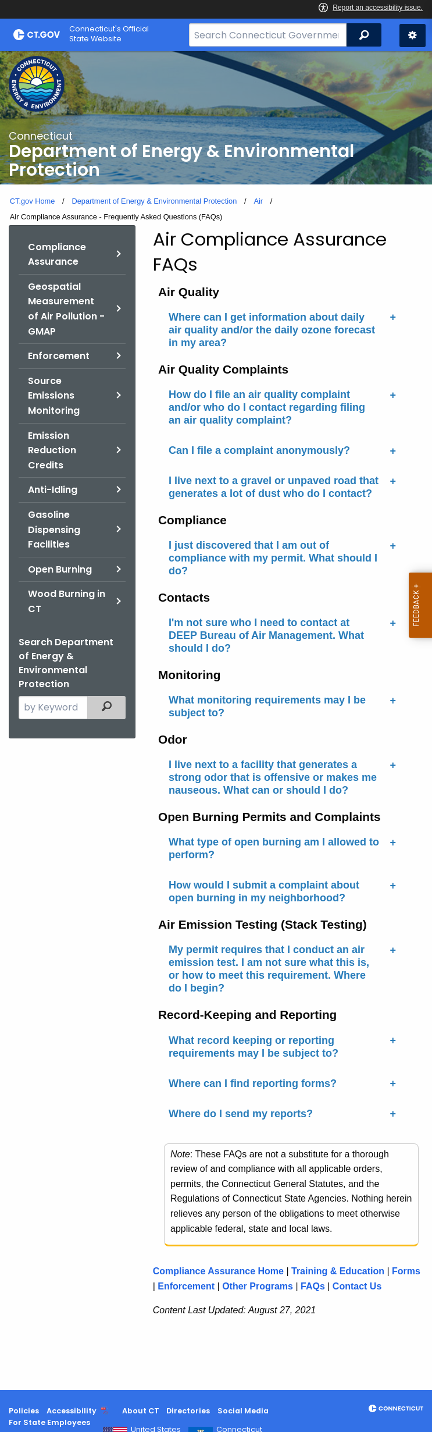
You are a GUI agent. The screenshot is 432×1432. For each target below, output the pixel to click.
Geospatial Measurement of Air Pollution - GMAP (66, 309)
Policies (24, 1411)
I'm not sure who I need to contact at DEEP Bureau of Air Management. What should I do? (266, 635)
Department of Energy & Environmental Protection (154, 201)
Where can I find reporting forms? (253, 1083)
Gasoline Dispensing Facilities (54, 529)
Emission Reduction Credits (52, 450)
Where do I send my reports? (241, 1114)
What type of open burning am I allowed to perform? (274, 848)
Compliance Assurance (57, 254)
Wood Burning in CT (66, 601)
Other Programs (257, 1286)
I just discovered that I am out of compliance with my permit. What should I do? (273, 558)
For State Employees (49, 1422)
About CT (140, 1411)
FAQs (313, 1286)
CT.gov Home (32, 201)
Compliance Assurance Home (218, 1271)
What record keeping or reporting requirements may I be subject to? (253, 1047)
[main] (216, 720)
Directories (188, 1411)
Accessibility (72, 1411)
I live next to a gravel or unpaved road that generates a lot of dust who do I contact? (274, 487)
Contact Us (357, 1286)
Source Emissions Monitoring (54, 395)
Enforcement (59, 356)
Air (258, 201)
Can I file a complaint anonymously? (259, 450)
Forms (406, 1271)
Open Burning (60, 569)
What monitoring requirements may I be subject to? (267, 706)
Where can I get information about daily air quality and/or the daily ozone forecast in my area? (272, 330)
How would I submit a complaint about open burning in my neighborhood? (264, 891)
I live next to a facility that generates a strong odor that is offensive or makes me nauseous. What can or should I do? (273, 777)
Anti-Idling (52, 489)
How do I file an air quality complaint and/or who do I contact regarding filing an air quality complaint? (267, 407)
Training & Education (337, 1271)
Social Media (243, 1411)
